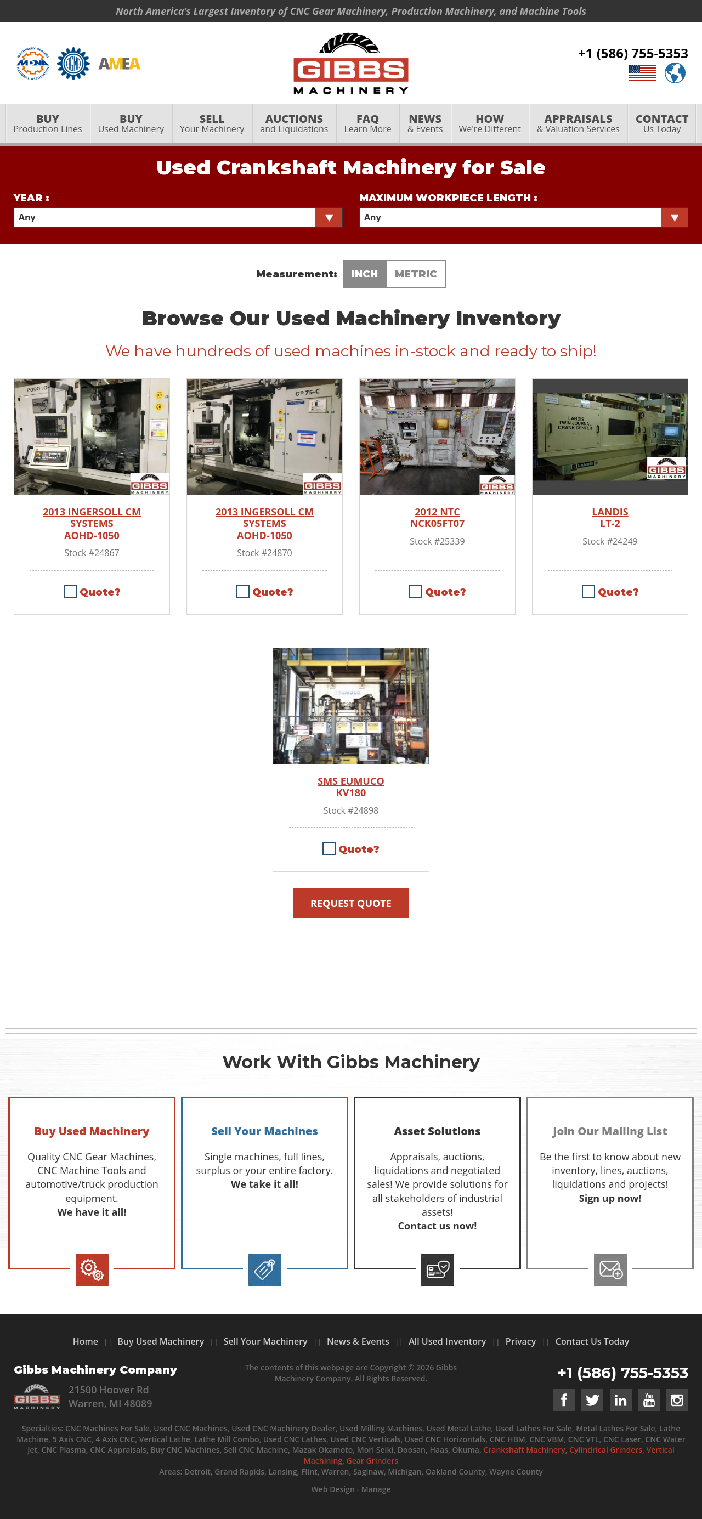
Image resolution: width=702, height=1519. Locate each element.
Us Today (662, 124)
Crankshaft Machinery (524, 1449)
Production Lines (47, 124)
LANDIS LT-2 (610, 518)
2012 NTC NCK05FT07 (437, 518)
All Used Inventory (447, 1341)
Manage (376, 1489)
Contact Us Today (593, 1341)
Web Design (332, 1489)
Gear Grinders (373, 1460)
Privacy (521, 1341)
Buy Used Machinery (160, 1341)
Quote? (100, 592)
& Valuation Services (578, 124)
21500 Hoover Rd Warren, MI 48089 (110, 1396)
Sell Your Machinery (266, 1341)
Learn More (368, 124)
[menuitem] (47, 124)
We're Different (489, 124)
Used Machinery (130, 124)
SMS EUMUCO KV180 (351, 787)
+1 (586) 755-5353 (633, 53)
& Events (425, 124)
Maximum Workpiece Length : (448, 198)
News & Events (358, 1341)
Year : (31, 198)
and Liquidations (294, 124)
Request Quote (351, 903)
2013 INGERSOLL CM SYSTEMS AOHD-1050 (92, 524)
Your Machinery (212, 124)
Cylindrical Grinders (605, 1449)
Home (85, 1341)
